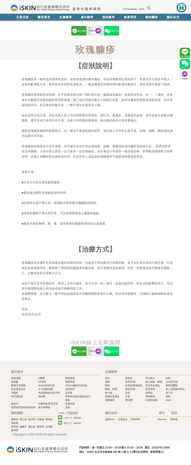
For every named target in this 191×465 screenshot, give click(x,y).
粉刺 (168, 378)
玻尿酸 (14, 381)
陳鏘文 (23, 426)
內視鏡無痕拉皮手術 (49, 392)
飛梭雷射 (70, 381)
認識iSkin (110, 419)
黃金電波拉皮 (18, 389)
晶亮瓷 (68, 392)
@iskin (77, 417)
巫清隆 (49, 426)
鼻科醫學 (87, 17)
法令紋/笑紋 (172, 381)
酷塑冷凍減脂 (18, 385)
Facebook (131, 9)
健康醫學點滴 (31, 314)
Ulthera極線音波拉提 (76, 385)
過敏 (107, 381)
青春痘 (128, 378)
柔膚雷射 (70, 403)
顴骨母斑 (150, 389)
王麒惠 (40, 419)
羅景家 (40, 426)
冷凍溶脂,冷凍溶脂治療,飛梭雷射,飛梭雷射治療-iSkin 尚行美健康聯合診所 (37, 449)
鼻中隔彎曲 (44, 407)
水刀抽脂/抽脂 (45, 389)
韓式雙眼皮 (17, 396)
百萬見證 (22, 17)
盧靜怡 (14, 419)
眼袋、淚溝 (111, 389)
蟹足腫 (128, 400)
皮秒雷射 (70, 389)
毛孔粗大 (150, 378)
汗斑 (127, 396)
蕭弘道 (31, 426)
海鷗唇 (41, 396)
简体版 (173, 419)
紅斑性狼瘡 (151, 400)
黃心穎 (23, 419)
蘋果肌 (149, 392)
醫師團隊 (151, 17)
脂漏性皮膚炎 (112, 396)
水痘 (127, 392)
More (168, 400)
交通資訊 (122, 419)
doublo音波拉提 (46, 385)
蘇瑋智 (14, 430)
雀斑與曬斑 (172, 385)
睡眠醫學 (108, 17)
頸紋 (107, 385)
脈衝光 (14, 403)
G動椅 (41, 378)
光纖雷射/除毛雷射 (48, 403)
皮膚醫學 (65, 17)
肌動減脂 (16, 378)
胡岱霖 (14, 426)
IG (143, 9)
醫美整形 (44, 17)
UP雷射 (42, 381)
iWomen (162, 419)
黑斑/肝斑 (130, 389)
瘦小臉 (108, 392)
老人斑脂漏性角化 (175, 389)
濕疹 (168, 396)
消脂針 (14, 392)
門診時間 (135, 419)
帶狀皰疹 (150, 396)
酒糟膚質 (110, 400)
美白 (107, 378)
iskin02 (77, 423)
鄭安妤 (49, 419)
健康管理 (130, 17)
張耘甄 (14, 423)
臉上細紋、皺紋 (153, 381)
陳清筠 (31, 419)
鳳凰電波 (70, 378)
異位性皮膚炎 (152, 385)
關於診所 (173, 17)
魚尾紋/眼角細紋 (134, 385)
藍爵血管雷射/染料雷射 (23, 407)
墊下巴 (169, 392)
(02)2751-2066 (161, 447)
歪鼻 (67, 407)
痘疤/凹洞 (130, 381)
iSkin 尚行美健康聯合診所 (54, 8)
